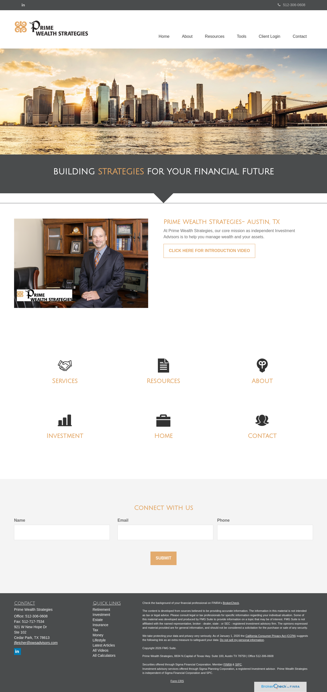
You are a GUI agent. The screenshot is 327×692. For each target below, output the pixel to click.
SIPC (238, 664)
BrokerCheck (231, 602)
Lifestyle (99, 640)
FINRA (228, 664)
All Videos (101, 650)
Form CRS (177, 681)
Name (19, 520)
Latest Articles (104, 645)
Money (98, 635)
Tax (95, 630)
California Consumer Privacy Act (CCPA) (271, 635)
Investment (101, 615)
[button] (185, 29)
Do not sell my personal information (242, 639)
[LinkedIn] (23, 4)
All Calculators (104, 655)
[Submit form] (163, 558)
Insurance (100, 625)
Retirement (101, 609)
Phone (223, 520)
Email (123, 520)
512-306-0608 (291, 5)
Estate (98, 620)
